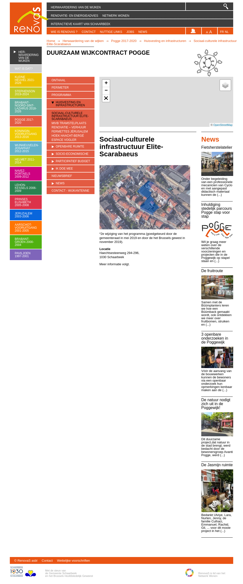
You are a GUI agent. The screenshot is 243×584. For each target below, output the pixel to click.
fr (222, 32)
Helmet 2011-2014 (25, 161)
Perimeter (60, 87)
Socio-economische (72, 154)
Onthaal (59, 80)
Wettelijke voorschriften (73, 560)
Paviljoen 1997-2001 (22, 255)
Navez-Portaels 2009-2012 (22, 173)
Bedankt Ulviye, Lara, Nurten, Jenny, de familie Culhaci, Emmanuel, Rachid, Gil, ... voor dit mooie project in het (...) (216, 523)
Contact (89, 32)
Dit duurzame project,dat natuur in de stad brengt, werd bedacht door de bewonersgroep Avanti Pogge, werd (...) (217, 447)
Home (51, 41)
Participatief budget (73, 161)
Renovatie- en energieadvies (74, 15)
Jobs (130, 32)
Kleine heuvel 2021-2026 (25, 80)
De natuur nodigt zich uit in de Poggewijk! (215, 404)
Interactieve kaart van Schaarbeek (80, 24)
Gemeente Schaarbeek (63, 573)
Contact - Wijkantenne (70, 190)
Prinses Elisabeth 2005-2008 (23, 202)
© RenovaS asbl (25, 560)
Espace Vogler (64, 140)
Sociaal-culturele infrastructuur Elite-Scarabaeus (70, 116)
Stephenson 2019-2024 (25, 93)
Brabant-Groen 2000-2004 (24, 242)
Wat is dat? (24, 68)
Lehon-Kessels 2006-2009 (26, 188)
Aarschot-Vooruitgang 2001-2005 (26, 227)
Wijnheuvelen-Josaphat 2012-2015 (26, 148)
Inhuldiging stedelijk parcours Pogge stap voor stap (216, 210)
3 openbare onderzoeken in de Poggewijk (214, 338)
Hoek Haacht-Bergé (68, 135)
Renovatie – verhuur (69, 127)
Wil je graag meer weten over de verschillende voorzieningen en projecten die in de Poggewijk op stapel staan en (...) (215, 251)
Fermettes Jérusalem (70, 131)
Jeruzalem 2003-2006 (23, 215)
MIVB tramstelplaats (69, 123)
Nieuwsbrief (62, 176)
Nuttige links (111, 32)
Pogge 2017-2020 (123, 41)
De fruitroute (212, 271)
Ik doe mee (64, 168)
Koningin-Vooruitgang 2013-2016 (26, 134)
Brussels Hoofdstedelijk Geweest (73, 575)
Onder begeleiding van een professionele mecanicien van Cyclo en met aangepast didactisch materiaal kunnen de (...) (216, 187)
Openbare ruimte (70, 146)
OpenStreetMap (222, 124)
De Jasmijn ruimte (217, 465)
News (142, 32)
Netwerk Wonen (115, 15)
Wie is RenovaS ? (64, 32)
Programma (61, 95)
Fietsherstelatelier (216, 147)
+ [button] (106, 83)
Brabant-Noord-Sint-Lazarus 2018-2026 (26, 107)
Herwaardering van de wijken (76, 7)
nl (227, 32)
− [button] (106, 90)
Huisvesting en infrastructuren (165, 41)
